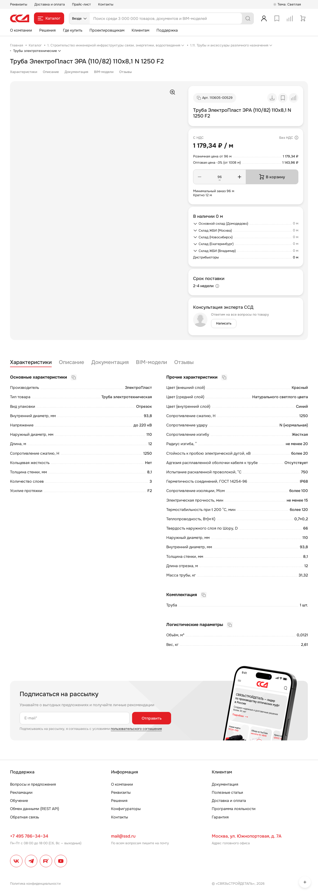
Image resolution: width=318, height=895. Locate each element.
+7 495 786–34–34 (29, 836)
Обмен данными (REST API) (34, 808)
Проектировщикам (106, 30)
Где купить (72, 30)
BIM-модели (103, 72)
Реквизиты (18, 4)
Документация (76, 72)
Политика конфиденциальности (35, 883)
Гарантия (220, 817)
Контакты (105, 4)
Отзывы (125, 72)
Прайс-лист (81, 4)
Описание (51, 72)
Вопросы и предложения (33, 784)
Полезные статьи (227, 792)
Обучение (19, 800)
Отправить (152, 718)
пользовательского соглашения (136, 729)
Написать (223, 323)
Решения (47, 30)
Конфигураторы (126, 808)
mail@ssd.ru (123, 836)
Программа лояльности (234, 808)
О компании (21, 30)
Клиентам (140, 30)
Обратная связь (24, 817)
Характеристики (23, 72)
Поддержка (167, 30)
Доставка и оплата (49, 4)
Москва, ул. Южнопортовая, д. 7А (246, 836)
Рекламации (21, 792)
